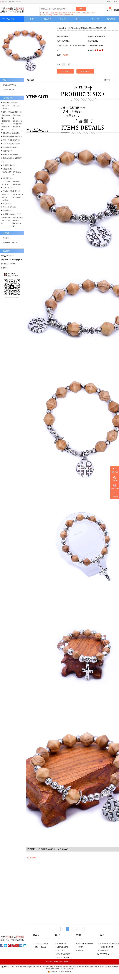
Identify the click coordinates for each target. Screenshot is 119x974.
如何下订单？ (60, 950)
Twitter (5, 945)
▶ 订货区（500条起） (11, 214)
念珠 (47, 13)
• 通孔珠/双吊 (17, 194)
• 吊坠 (4, 197)
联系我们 (111, 19)
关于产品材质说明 (62, 947)
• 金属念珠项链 (5, 122)
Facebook (1, 945)
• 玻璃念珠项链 (5, 128)
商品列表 (47, 19)
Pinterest (9, 945)
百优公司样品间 (61, 943)
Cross (61, 15)
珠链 (88, 13)
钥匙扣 (65, 13)
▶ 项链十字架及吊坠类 (11, 140)
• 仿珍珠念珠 (17, 124)
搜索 (81, 9)
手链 (60, 13)
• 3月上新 (5, 106)
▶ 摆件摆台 (7, 178)
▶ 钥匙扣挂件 (8, 169)
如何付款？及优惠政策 (63, 954)
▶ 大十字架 (6, 187)
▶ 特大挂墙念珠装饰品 (11, 154)
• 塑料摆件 (16, 181)
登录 (115, 2)
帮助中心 (79, 19)
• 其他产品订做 (17, 217)
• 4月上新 (16, 106)
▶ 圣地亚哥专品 (8, 207)
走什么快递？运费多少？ (11, 242)
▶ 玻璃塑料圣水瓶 (8, 165)
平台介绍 (95, 19)
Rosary (49, 15)
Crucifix (55, 15)
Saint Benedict (68, 15)
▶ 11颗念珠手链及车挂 (11, 136)
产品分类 (12, 19)
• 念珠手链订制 (5, 222)
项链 (56, 13)
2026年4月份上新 (8, 90)
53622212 (10, 256)
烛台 (44, 15)
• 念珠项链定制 (16, 224)
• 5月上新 (5, 109)
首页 (32, 19)
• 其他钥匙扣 (6, 172)
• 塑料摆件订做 (6, 217)
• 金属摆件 (16, 184)
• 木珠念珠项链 (5, 116)
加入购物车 (65, 71)
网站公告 (63, 19)
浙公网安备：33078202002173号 (59, 972)
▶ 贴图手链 (6, 151)
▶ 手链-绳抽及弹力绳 (10, 144)
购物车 (113, 10)
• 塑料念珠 (17, 121)
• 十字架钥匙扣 (16, 173)
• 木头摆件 (5, 184)
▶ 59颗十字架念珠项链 (11, 112)
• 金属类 (16, 220)
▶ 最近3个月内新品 (9, 103)
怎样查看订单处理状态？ (64, 957)
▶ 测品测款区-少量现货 (10, 133)
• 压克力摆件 (5, 181)
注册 (108, 2)
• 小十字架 (16, 197)
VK (20, 945)
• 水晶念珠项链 (16, 128)
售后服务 (6, 238)
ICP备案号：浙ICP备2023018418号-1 (61, 968)
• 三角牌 (4, 200)
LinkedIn (24, 945)
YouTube (13, 945)
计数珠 (78, 13)
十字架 (52, 13)
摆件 (73, 13)
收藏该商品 (85, 71)
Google (17, 945)
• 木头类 (4, 194)
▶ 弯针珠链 (6, 203)
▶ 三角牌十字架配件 (10, 191)
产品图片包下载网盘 (9, 85)
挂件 (69, 13)
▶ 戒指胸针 (6, 211)
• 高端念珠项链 (16, 116)
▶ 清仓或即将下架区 (9, 147)
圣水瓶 (83, 13)
